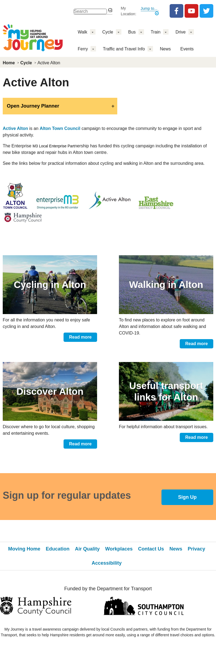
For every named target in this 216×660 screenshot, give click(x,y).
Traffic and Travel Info (124, 49)
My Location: (128, 11)
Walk (82, 32)
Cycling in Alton (50, 284)
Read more (80, 337)
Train (156, 32)
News (165, 49)
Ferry (83, 49)
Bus (132, 32)
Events (187, 49)
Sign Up (187, 497)
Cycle (107, 32)
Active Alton (15, 128)
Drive (180, 32)
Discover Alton (49, 391)
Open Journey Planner (33, 106)
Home (9, 62)
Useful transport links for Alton (166, 391)
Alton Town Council (60, 128)
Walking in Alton (166, 284)
